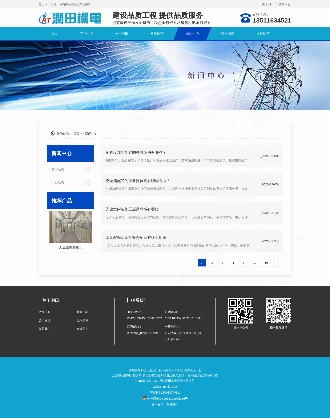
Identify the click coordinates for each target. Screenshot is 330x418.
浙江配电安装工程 (154, 375)
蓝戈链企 (172, 404)
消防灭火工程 (193, 370)
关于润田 (268, 4)
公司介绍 (45, 320)
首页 (54, 33)
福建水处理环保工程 (204, 375)
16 (266, 262)
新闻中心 (192, 33)
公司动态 (58, 169)
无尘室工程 (154, 370)
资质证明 (157, 33)
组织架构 (82, 320)
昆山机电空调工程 (178, 375)
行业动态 (58, 182)
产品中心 (86, 33)
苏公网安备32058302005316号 (165, 398)
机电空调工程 (137, 370)
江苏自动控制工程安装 (127, 375)
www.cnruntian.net (165, 386)
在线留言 (263, 33)
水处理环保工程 (172, 370)
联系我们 (284, 4)
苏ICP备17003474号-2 (165, 392)
